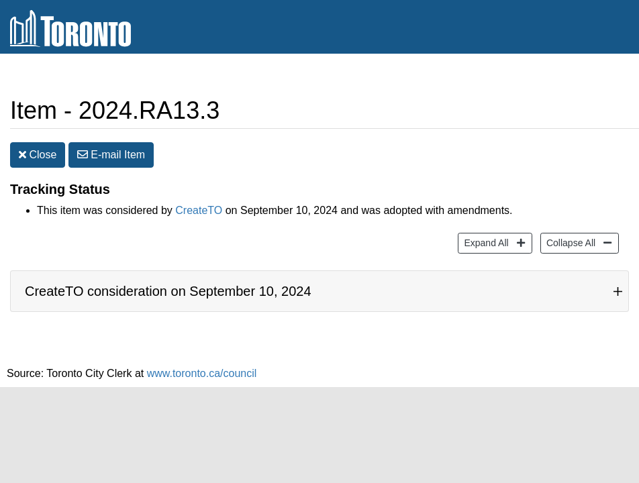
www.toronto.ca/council (202, 373)
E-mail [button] (111, 154)
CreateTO (198, 210)
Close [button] (37, 154)
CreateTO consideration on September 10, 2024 (168, 291)
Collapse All (569, 241)
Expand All (484, 241)
